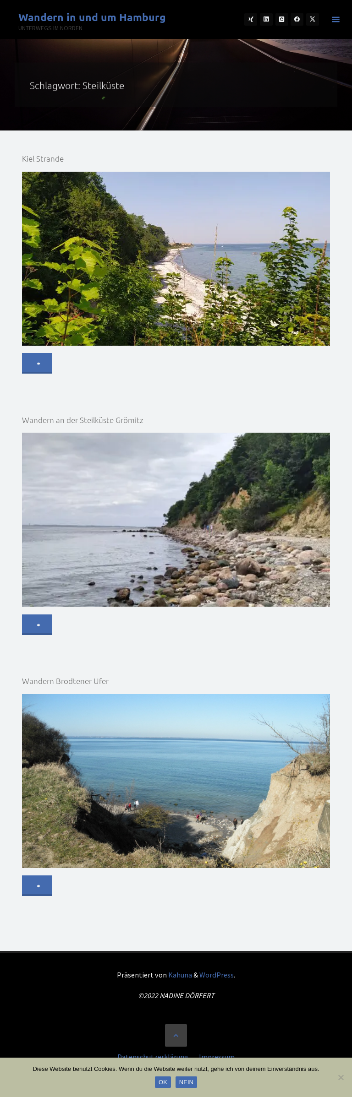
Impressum (217, 1056)
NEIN (186, 1082)
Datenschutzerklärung (152, 1056)
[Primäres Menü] (335, 19)
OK (163, 1082)
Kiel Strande (43, 158)
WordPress (216, 974)
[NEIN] (340, 1077)
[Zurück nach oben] (176, 1035)
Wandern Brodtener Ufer (65, 681)
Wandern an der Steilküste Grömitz (82, 420)
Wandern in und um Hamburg (92, 17)
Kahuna (179, 974)
